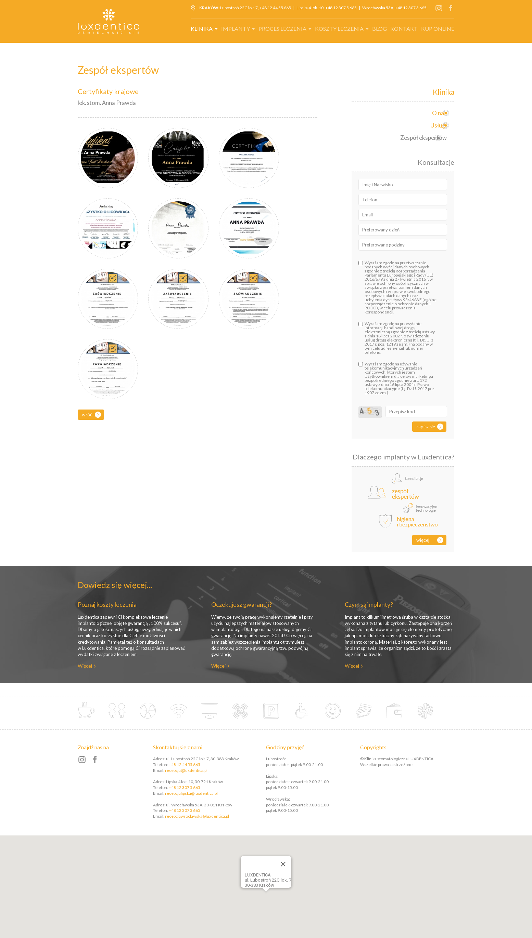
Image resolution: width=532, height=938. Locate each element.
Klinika (202, 28)
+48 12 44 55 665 (275, 7)
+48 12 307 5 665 (341, 7)
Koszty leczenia (339, 28)
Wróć (87, 414)
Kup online (437, 28)
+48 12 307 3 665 (411, 7)
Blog (379, 28)
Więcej (423, 540)
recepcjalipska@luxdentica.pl (191, 793)
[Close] (283, 864)
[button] (275, 890)
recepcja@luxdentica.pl (186, 770)
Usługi (436, 125)
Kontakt (404, 28)
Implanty (235, 28)
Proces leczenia (282, 28)
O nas (436, 113)
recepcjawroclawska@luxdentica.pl (197, 816)
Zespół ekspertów (420, 137)
